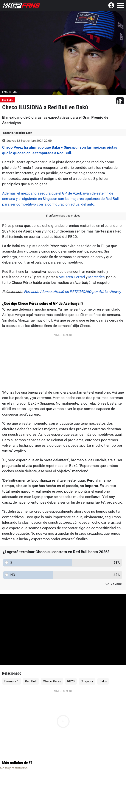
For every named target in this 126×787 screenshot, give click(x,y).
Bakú (103, 681)
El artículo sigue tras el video (63, 215)
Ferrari (79, 277)
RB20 (71, 681)
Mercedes (96, 277)
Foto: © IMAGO (11, 92)
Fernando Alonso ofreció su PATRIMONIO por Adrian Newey (72, 291)
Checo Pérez (52, 681)
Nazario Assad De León (17, 132)
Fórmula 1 (11, 681)
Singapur (87, 681)
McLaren (66, 277)
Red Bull (7, 99)
